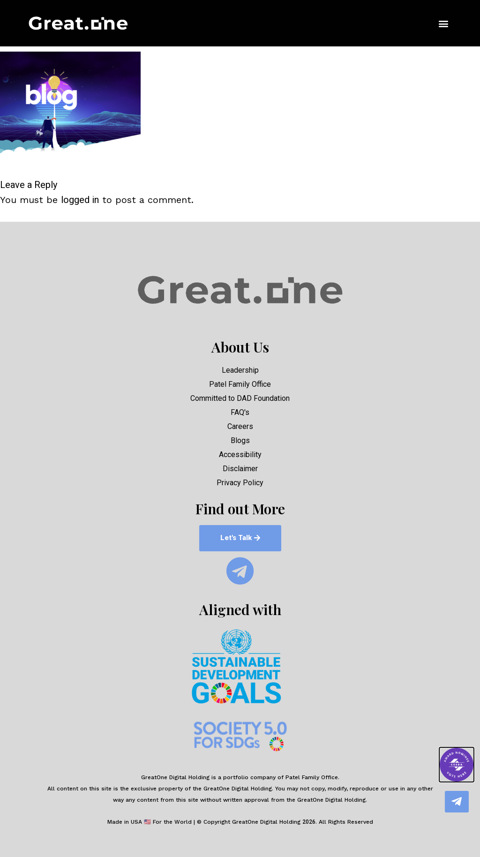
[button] (443, 23)
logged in (80, 199)
